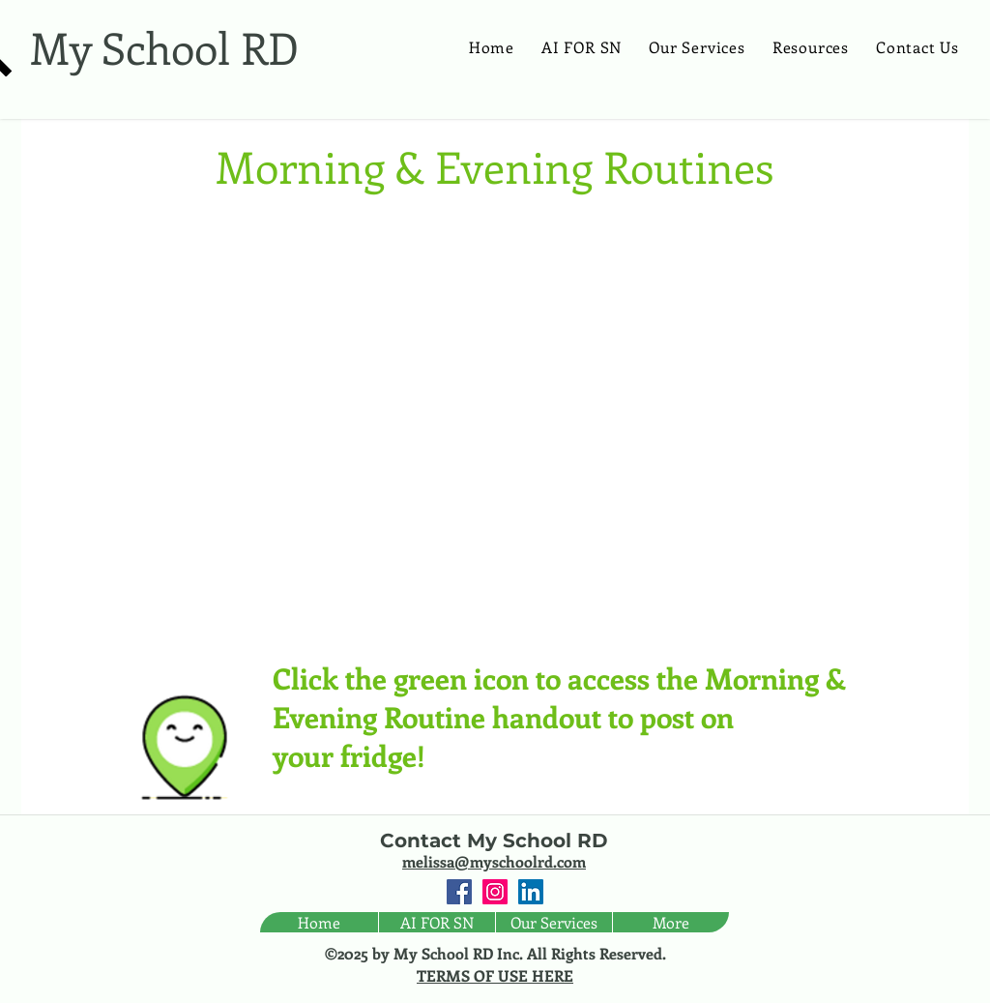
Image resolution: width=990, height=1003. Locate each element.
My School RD (164, 47)
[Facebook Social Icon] (459, 891)
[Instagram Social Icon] (495, 891)
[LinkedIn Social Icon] (530, 891)
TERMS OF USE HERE (495, 975)
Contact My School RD (494, 840)
